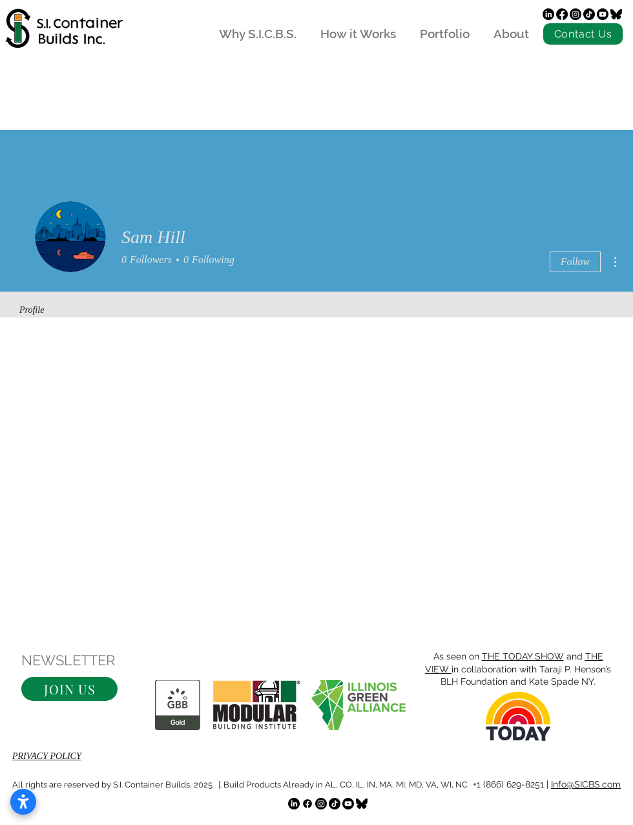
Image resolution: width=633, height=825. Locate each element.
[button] (69, 689)
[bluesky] (616, 14)
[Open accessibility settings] (23, 802)
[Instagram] (575, 14)
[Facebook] (562, 14)
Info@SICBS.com (586, 784)
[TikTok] (589, 14)
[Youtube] (602, 14)
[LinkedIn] (548, 14)
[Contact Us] (583, 34)
